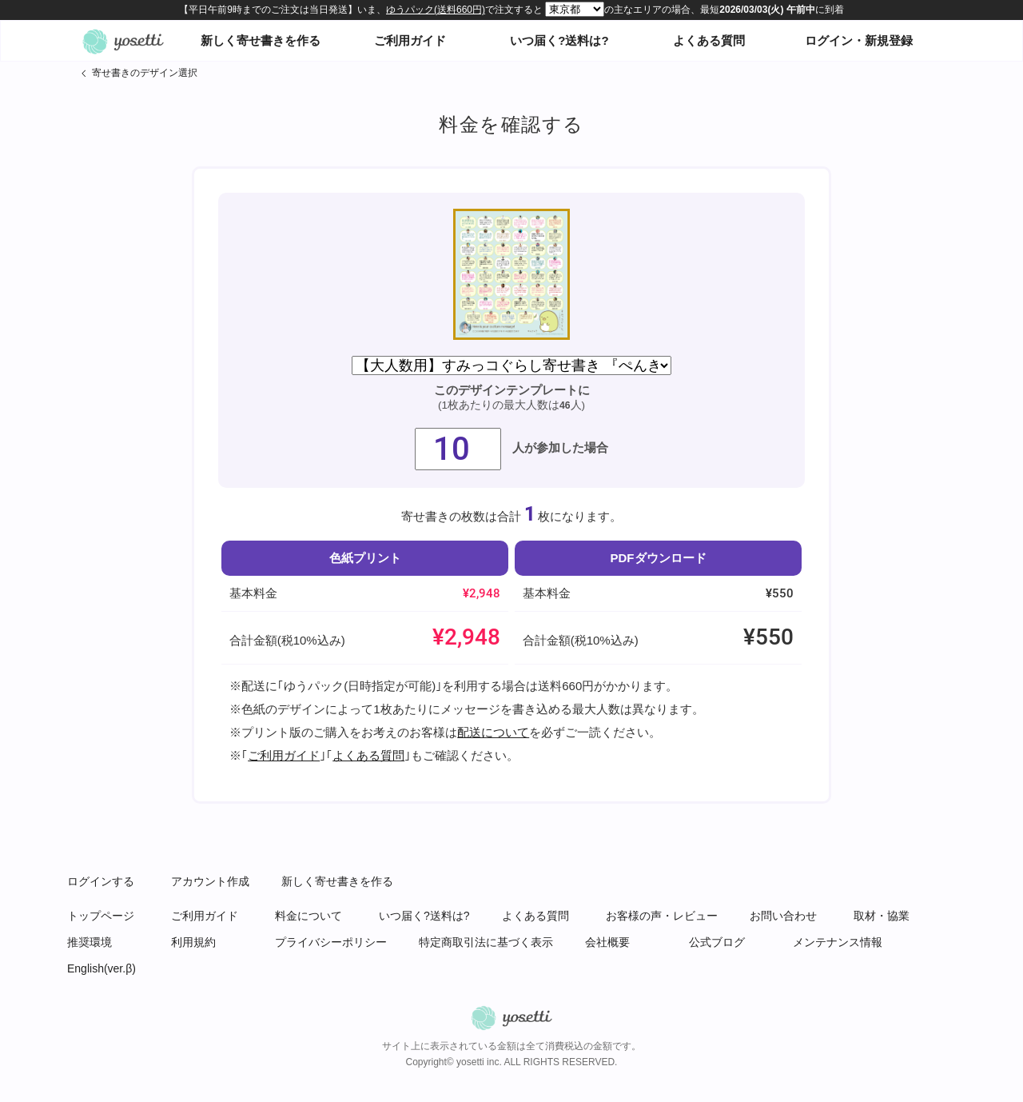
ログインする (100, 881)
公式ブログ (717, 942)
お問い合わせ (783, 915)
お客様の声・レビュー (662, 915)
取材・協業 (882, 915)
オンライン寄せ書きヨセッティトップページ (123, 41)
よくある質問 (709, 40)
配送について (493, 732)
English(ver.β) (101, 968)
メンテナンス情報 (837, 942)
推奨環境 (89, 942)
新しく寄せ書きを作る (260, 40)
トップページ (100, 915)
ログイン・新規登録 (859, 40)
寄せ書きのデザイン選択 (144, 72)
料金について (308, 915)
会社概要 (607, 942)
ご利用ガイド (410, 40)
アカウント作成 (210, 881)
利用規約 (193, 942)
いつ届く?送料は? (559, 40)
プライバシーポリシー (331, 942)
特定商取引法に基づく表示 (486, 942)
